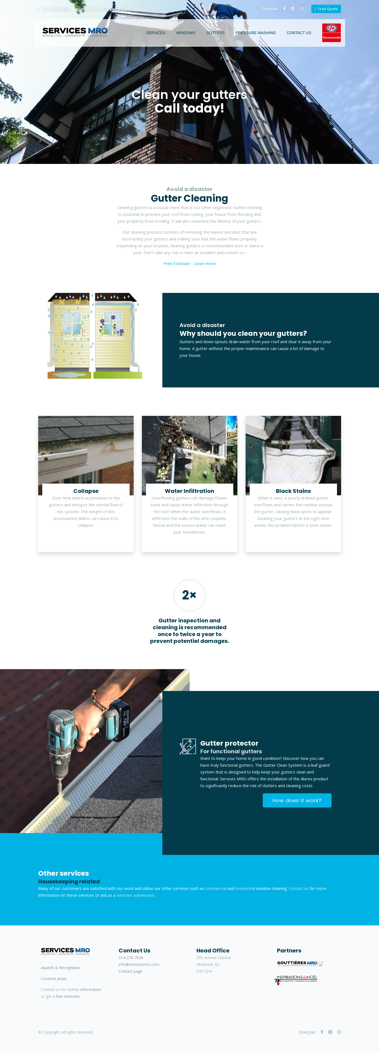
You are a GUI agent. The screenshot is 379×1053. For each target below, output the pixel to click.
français (270, 8)
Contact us (299, 888)
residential (245, 888)
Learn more (205, 263)
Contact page (130, 971)
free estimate (68, 996)
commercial (215, 888)
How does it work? (297, 800)
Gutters (216, 33)
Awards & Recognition (60, 967)
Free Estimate (176, 263)
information (90, 989)
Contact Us (299, 33)
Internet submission (135, 895)
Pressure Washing (256, 33)
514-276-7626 (55, 9)
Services (155, 33)
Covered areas (54, 978)
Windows (186, 33)
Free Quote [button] (328, 8)
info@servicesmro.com (105, 9)
